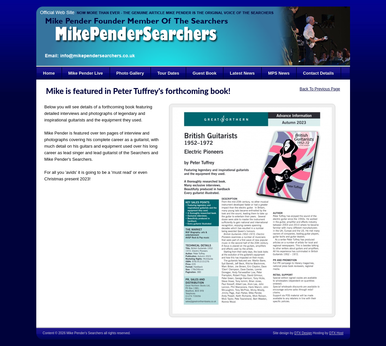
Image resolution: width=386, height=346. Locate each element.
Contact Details (318, 73)
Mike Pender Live (85, 73)
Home (49, 73)
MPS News (279, 73)
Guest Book (204, 73)
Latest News (242, 73)
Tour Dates (168, 73)
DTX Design (303, 333)
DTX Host (336, 333)
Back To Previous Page (320, 89)
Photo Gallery (130, 73)
